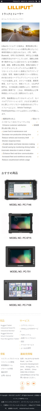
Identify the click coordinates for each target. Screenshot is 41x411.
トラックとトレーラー (15, 19)
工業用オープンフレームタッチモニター (15, 405)
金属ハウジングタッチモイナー (10, 402)
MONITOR (31, 1)
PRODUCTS (16, 1)
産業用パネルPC (13, 408)
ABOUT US (24, 1)
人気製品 (36, 395)
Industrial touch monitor (27, 408)
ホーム (4, 19)
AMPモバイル (24, 399)
